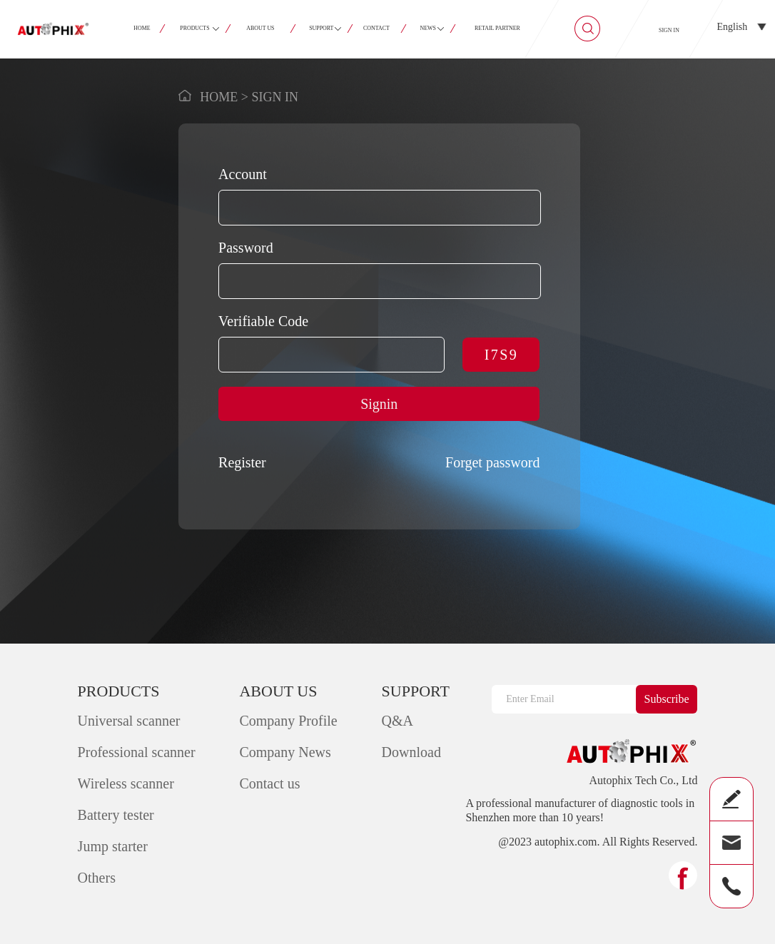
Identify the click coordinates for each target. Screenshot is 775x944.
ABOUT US (260, 28)
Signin (378, 404)
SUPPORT (322, 28)
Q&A (397, 721)
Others (97, 877)
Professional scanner (137, 752)
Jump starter (113, 846)
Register (242, 462)
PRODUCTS (195, 28)
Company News (284, 752)
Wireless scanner (126, 783)
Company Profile (288, 721)
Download (411, 752)
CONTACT (377, 28)
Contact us (269, 783)
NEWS (428, 28)
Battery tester (116, 815)
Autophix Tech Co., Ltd (643, 780)
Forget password (492, 462)
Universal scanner (129, 721)
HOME (141, 28)
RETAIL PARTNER (497, 28)
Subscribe (666, 699)
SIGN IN (669, 30)
